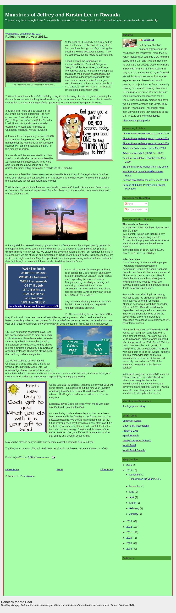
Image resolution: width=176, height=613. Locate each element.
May (132, 491)
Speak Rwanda (131, 435)
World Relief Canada (134, 450)
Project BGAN (130, 430)
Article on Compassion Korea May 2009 (144, 148)
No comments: (43, 457)
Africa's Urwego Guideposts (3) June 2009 (146, 143)
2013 (129, 521)
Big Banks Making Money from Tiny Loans (145, 166)
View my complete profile (136, 120)
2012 (129, 526)
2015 (129, 464)
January (134, 514)
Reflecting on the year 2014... (26, 36)
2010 (129, 537)
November (135, 486)
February (134, 508)
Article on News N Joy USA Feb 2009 (143, 153)
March (133, 502)
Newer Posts (12, 469)
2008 (129, 548)
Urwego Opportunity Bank (137, 440)
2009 (129, 543)
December (135, 474)
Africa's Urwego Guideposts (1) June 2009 (146, 133)
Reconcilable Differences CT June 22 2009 (146, 180)
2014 (129, 470)
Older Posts (106, 469)
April (132, 497)
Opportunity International (136, 425)
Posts (129, 203)
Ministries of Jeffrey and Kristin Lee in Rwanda (62, 14)
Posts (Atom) (27, 476)
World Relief (129, 445)
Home (60, 469)
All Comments (133, 209)
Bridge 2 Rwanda (132, 420)
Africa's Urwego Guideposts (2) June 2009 (146, 138)
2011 (129, 532)
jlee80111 (148, 40)
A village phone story (134, 406)
